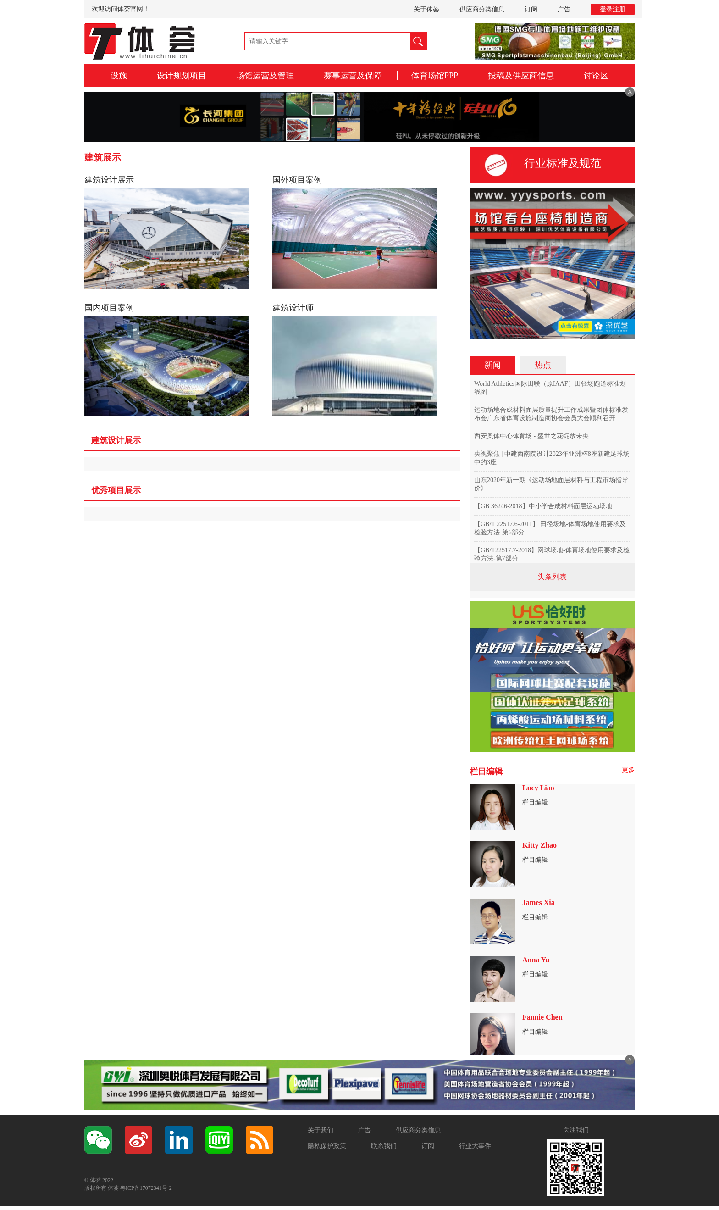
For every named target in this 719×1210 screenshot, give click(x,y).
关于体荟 (426, 9)
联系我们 (384, 1146)
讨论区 (596, 75)
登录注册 (612, 9)
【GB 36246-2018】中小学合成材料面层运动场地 (543, 506)
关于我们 (320, 1130)
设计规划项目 (181, 75)
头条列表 (552, 577)
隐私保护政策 (327, 1146)
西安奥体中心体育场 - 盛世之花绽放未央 (531, 436)
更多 (628, 769)
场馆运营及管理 (265, 75)
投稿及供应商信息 (521, 75)
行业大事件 (475, 1146)
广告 (564, 9)
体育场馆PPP (434, 75)
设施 (119, 75)
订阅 (531, 9)
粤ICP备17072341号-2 (146, 1188)
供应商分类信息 (481, 9)
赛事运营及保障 (353, 75)
